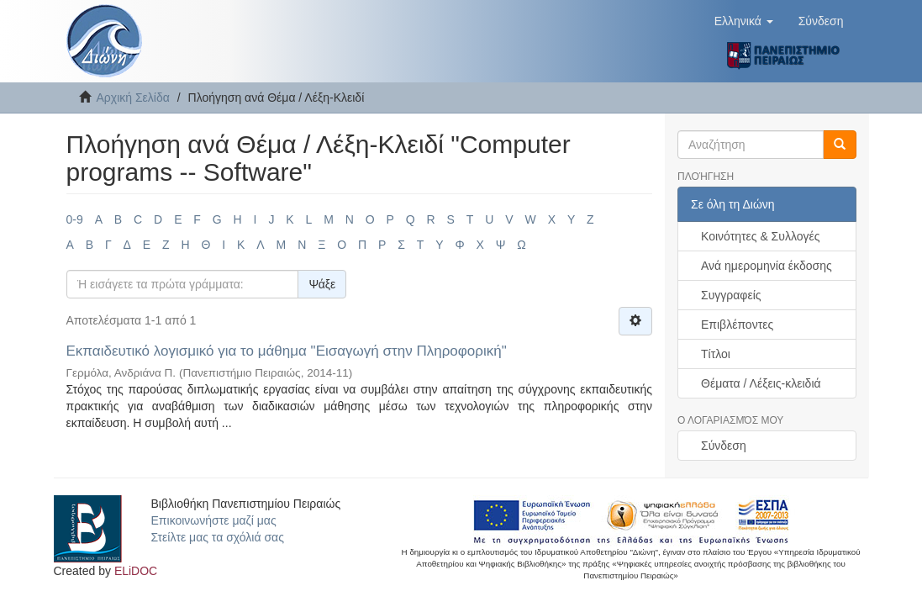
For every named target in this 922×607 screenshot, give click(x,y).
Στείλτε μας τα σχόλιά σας (217, 537)
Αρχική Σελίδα (133, 97)
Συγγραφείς (731, 295)
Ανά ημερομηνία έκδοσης (766, 265)
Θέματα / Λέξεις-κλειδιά (761, 383)
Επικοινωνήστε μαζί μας (214, 520)
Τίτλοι (715, 354)
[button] (744, 21)
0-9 (74, 219)
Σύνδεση (723, 445)
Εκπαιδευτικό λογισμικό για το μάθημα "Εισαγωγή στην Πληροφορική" (286, 351)
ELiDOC (135, 571)
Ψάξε (321, 284)
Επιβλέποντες (737, 324)
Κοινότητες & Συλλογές (760, 236)
